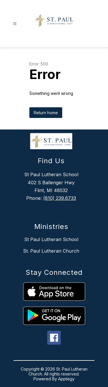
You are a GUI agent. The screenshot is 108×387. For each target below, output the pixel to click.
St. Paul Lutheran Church (51, 251)
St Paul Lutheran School (51, 239)
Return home (46, 112)
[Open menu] (15, 23)
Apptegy (66, 378)
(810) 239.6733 (59, 198)
